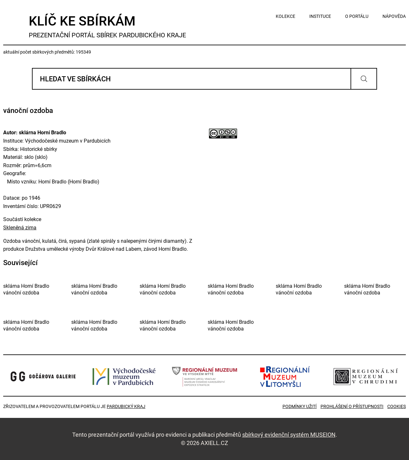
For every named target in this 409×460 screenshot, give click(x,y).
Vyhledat (364, 79)
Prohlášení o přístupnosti (351, 406)
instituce (320, 16)
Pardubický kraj (126, 406)
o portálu (356, 16)
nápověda (394, 16)
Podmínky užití (299, 406)
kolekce (285, 16)
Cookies (396, 406)
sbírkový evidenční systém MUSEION (289, 434)
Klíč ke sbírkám (107, 26)
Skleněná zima (19, 228)
